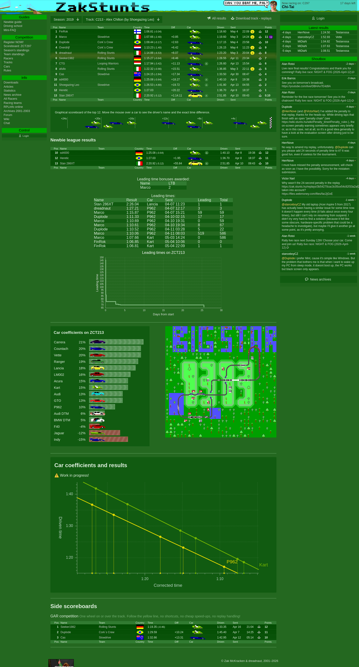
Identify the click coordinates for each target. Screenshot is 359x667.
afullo (62, 68)
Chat (7, 123)
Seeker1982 (66, 58)
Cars (7, 66)
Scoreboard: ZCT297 (17, 46)
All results (219, 18)
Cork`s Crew (105, 42)
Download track (247, 18)
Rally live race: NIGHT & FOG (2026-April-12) (323, 72)
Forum (8, 115)
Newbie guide (13, 22)
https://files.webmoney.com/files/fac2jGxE (307, 193)
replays (266, 18)
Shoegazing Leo (69, 84)
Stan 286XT (66, 95)
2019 (64, 19)
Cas (61, 74)
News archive (13, 94)
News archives (320, 279)
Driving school (13, 26)
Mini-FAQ (10, 30)
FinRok (63, 31)
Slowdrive (103, 36)
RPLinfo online (13, 107)
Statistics (10, 90)
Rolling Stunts (106, 52)
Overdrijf (64, 47)
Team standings (14, 54)
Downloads (11, 82)
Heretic (63, 90)
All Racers (10, 98)
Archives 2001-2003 (17, 111)
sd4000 (63, 79)
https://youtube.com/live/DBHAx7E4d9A (306, 86)
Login (321, 18)
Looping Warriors (108, 63)
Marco (63, 36)
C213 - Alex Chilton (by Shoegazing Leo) (120, 19)
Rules (7, 70)
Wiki (6, 119)
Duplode (64, 42)
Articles (8, 86)
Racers (8, 58)
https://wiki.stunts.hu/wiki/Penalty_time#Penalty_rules (314, 122)
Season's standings (16, 50)
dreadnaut (65, 52)
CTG (62, 63)
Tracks (8, 62)
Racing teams (13, 103)
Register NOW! (14, 42)
